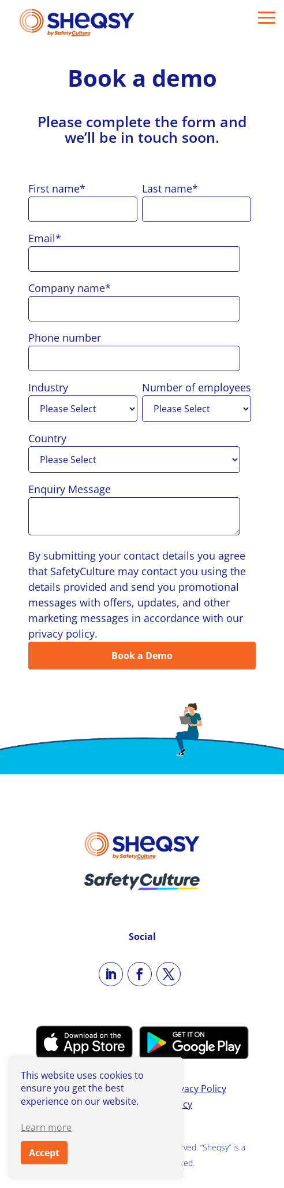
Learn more (46, 1127)
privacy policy (61, 634)
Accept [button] (44, 1152)
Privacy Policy (196, 1088)
